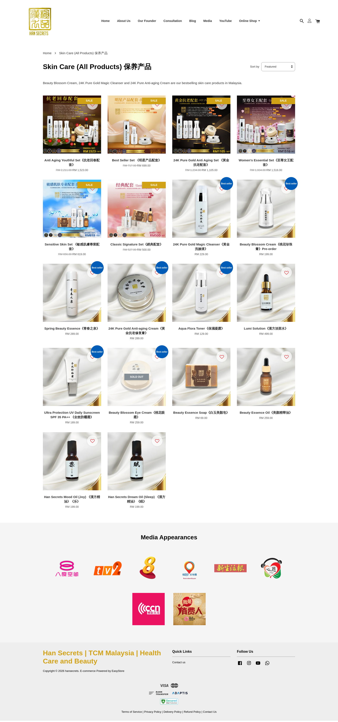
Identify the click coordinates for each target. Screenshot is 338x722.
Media (207, 21)
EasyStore (118, 672)
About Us (123, 21)
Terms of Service (131, 713)
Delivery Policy (172, 713)
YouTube (225, 21)
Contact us (178, 663)
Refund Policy (192, 713)
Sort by (254, 68)
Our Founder (147, 21)
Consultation (172, 21)
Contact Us (210, 713)
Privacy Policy (152, 713)
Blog (192, 21)
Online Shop (249, 21)
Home (105, 21)
